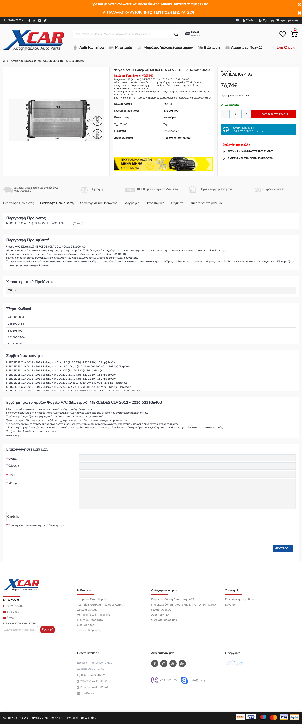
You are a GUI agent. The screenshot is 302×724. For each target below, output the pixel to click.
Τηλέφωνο (12, 465)
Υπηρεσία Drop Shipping (92, 599)
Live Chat (13, 611)
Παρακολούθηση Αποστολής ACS (172, 599)
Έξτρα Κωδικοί (155, 203)
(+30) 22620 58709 (242, 131)
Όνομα (12, 459)
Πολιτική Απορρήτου (90, 620)
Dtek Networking (84, 717)
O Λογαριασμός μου (164, 620)
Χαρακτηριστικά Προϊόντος (98, 203)
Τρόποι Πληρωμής (89, 630)
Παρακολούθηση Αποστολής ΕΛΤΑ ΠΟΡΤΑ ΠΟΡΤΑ (183, 604)
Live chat (259, 131)
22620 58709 (13, 20)
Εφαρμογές (131, 203)
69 (93, 681)
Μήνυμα (13, 483)
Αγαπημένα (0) (160, 614)
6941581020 (164, 680)
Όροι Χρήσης (85, 625)
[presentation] (109, 529)
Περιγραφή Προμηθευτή (57, 203)
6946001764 (100, 687)
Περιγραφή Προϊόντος (18, 203)
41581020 (101, 681)
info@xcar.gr (14, 617)
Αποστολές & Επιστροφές (93, 614)
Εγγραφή (47, 629)
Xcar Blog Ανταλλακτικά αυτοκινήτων (101, 604)
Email (11, 475)
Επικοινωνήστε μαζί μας (206, 203)
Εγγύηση (177, 203)
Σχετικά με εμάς (87, 609)
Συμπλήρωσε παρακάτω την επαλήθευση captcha (37, 525)
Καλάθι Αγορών (161, 609)
